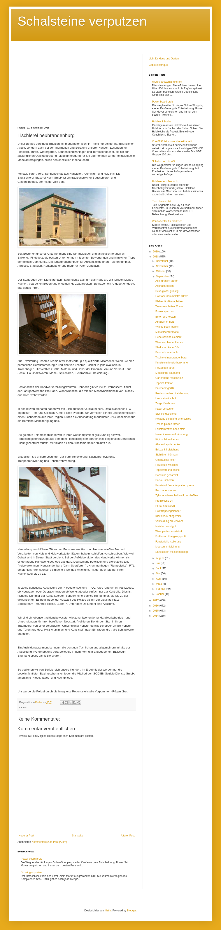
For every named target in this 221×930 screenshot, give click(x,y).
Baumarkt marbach (166, 352)
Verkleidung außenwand (169, 521)
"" (28, 707)
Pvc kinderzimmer (165, 490)
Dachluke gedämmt (166, 475)
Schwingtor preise (31, 872)
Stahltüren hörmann (166, 454)
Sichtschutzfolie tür (166, 413)
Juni (158, 568)
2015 (156, 610)
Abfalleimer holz (164, 321)
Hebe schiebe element (168, 337)
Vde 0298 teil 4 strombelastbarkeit (172, 141)
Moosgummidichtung (167, 546)
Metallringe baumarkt (167, 372)
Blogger (131, 910)
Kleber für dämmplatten (169, 301)
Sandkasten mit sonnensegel (172, 551)
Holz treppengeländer (168, 511)
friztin (108, 910)
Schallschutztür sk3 (163, 161)
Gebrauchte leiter (165, 459)
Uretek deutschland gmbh (167, 81)
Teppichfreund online (167, 469)
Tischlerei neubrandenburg (170, 357)
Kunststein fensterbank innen (172, 362)
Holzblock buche (161, 121)
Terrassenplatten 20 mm (169, 306)
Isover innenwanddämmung (171, 434)
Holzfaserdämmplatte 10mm (171, 296)
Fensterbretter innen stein (170, 429)
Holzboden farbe (165, 367)
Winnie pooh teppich (167, 326)
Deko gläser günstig (167, 291)
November (162, 266)
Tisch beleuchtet (161, 201)
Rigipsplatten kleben (167, 439)
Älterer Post (128, 835)
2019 (156, 251)
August (160, 558)
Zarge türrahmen (165, 403)
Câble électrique (158, 64)
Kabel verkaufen (164, 408)
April (159, 578)
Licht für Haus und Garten (164, 58)
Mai (158, 573)
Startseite (77, 835)
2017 (156, 600)
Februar (161, 588)
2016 (156, 605)
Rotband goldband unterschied (173, 418)
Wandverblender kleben (169, 342)
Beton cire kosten (165, 316)
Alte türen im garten (166, 280)
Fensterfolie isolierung (168, 541)
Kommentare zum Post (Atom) (49, 841)
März (159, 583)
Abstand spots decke (167, 444)
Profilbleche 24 (164, 500)
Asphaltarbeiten (164, 285)
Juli (158, 563)
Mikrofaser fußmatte (167, 332)
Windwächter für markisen (167, 221)
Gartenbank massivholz (169, 377)
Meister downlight (165, 526)
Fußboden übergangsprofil (170, 536)
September (163, 276)
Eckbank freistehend (167, 449)
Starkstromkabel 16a (167, 347)
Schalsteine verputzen (82, 21)
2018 (156, 256)
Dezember (162, 260)
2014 (156, 615)
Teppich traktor (164, 383)
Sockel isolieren (164, 480)
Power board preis (31, 858)
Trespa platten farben (167, 424)
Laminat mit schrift (166, 398)
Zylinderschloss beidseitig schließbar (176, 495)
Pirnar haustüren (165, 505)
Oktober (161, 271)
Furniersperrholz (164, 311)
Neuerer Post (26, 835)
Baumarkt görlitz (164, 388)
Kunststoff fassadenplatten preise (174, 485)
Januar (160, 594)
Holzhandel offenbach (164, 181)
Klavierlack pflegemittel (168, 516)
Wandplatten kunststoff (168, 531)
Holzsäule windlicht (166, 464)
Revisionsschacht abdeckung (172, 393)
